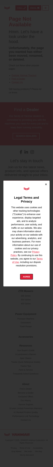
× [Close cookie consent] (46, 184)
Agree (26, 277)
